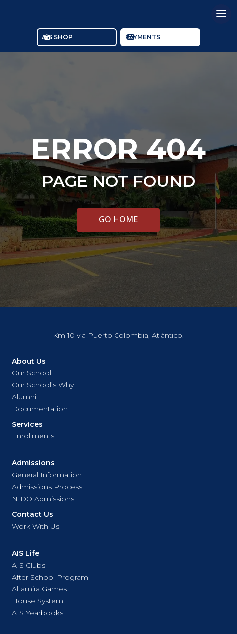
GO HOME (118, 219)
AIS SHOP (57, 37)
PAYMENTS (142, 37)
